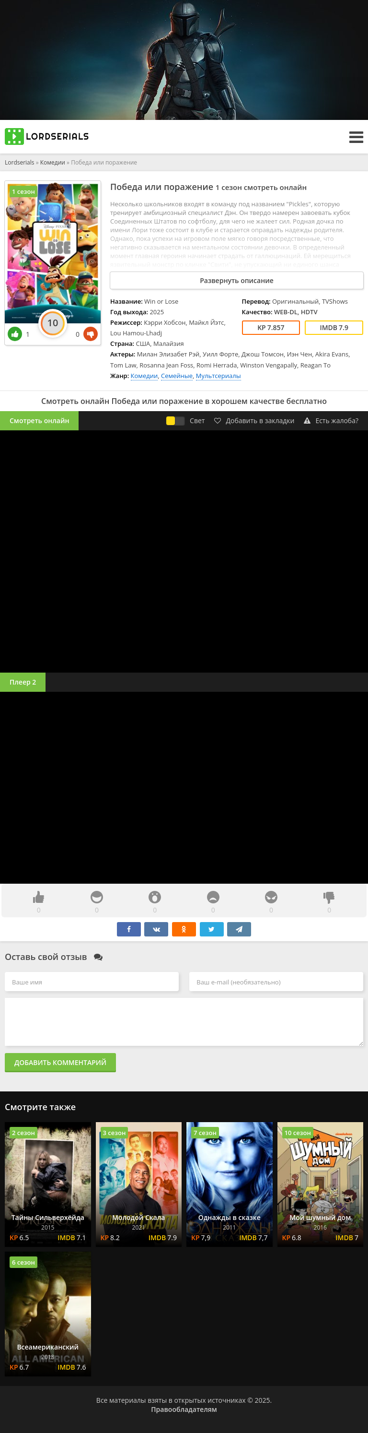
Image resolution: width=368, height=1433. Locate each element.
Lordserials (19, 162)
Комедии (52, 162)
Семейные (177, 375)
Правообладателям (184, 1409)
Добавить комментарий (60, 1062)
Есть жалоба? (331, 420)
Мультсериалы (218, 375)
